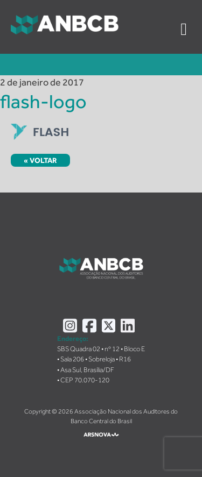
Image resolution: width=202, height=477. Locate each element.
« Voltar (40, 160)
